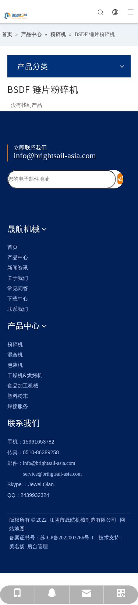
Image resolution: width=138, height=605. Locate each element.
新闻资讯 (17, 268)
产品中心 (17, 257)
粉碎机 (15, 344)
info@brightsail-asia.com (55, 155)
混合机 (15, 355)
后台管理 (37, 546)
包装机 (15, 365)
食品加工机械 (22, 386)
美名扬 (17, 546)
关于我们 (17, 278)
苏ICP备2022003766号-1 (66, 537)
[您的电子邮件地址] (61, 179)
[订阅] (120, 178)
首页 (12, 247)
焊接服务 (17, 406)
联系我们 (17, 309)
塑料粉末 (17, 396)
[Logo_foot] (21, 136)
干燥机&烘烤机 (24, 375)
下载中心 (17, 299)
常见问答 (17, 288)
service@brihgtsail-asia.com (52, 474)
